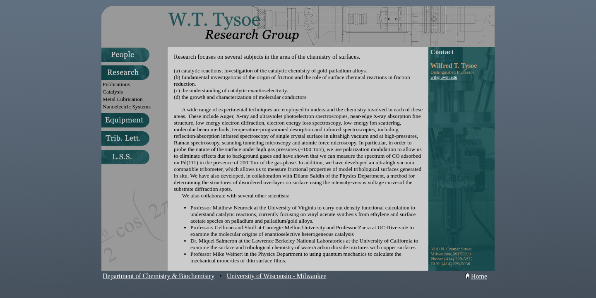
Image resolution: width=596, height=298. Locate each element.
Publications (116, 84)
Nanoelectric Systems (127, 106)
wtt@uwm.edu (443, 76)
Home (475, 276)
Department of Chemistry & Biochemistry (158, 275)
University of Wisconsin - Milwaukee (277, 275)
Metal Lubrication (123, 99)
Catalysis (113, 92)
